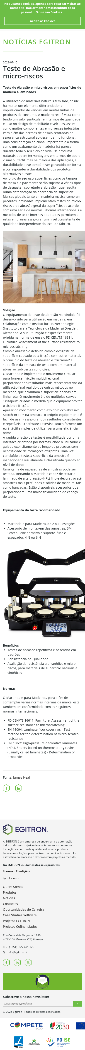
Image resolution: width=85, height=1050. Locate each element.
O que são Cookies (49, 12)
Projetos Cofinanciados (20, 926)
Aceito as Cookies (42, 21)
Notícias (9, 898)
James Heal (21, 777)
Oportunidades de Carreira (23, 909)
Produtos (10, 892)
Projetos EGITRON (16, 921)
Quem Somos (13, 887)
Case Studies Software (20, 915)
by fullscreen (11, 878)
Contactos (10, 904)
